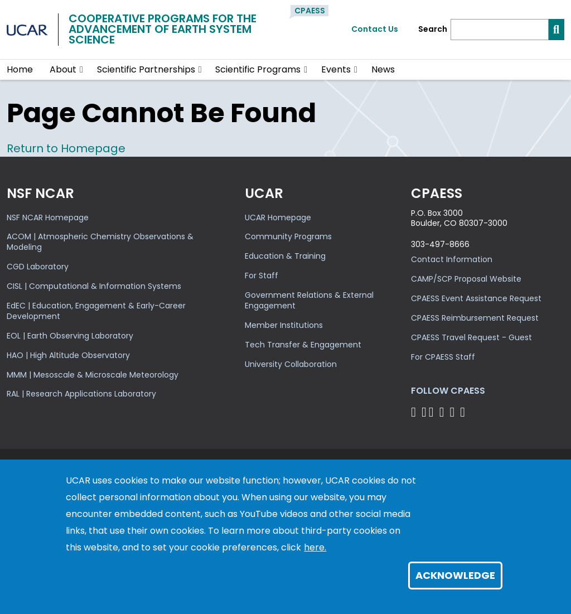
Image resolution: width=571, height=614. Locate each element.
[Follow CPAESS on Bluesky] (424, 412)
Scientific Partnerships (146, 69)
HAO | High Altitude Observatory (68, 355)
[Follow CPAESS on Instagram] (453, 412)
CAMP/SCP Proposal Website (466, 278)
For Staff (261, 275)
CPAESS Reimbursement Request (475, 317)
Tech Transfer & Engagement (303, 344)
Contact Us (374, 29)
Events (336, 69)
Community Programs (288, 236)
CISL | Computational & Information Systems (94, 286)
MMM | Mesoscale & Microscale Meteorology (92, 374)
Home (20, 69)
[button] (82, 69)
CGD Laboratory (38, 266)
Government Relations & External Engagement (309, 300)
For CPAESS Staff (443, 356)
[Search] (500, 29)
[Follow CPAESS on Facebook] (415, 412)
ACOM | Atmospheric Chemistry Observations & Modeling (100, 242)
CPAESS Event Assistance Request (476, 298)
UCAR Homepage (278, 217)
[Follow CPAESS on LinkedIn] (443, 412)
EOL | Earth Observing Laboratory (70, 335)
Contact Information (451, 259)
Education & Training (285, 256)
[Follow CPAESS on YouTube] (464, 412)
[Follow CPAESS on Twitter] (433, 412)
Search (432, 29)
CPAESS (309, 10)
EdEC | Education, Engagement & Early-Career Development (96, 311)
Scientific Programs (258, 69)
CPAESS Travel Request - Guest (471, 337)
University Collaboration (291, 364)
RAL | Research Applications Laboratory (81, 393)
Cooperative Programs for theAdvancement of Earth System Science (163, 29)
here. (315, 547)
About (63, 69)
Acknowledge (455, 575)
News (383, 69)
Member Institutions (284, 325)
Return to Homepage (66, 148)
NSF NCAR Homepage (48, 217)
